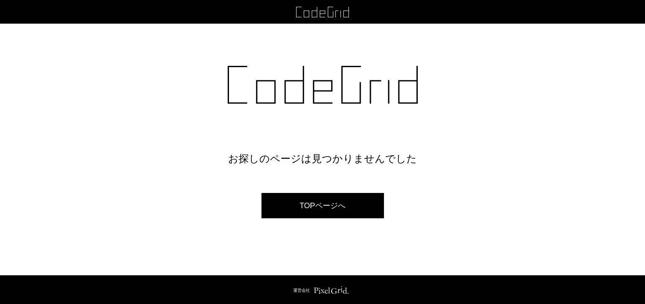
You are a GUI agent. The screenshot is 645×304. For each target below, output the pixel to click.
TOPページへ (322, 205)
